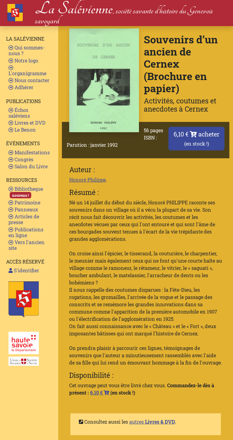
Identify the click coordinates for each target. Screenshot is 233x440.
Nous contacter (28, 80)
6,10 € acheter (196, 138)
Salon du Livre (28, 166)
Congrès (20, 159)
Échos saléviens (19, 113)
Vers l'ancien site (26, 245)
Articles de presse (23, 219)
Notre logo (23, 60)
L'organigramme (27, 70)
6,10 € (99, 392)
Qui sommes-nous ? (26, 50)
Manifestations (29, 152)
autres (152, 421)
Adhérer (20, 87)
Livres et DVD (27, 122)
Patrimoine (24, 202)
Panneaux (23, 209)
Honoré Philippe (87, 179)
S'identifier (23, 270)
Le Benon (22, 129)
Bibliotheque (25, 192)
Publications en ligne (25, 232)
